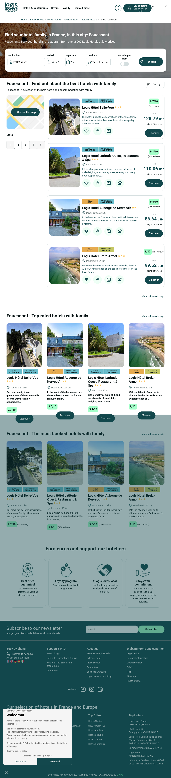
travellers (91, 55)
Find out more (81, 8)
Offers (54, 8)
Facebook (83, 689)
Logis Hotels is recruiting (99, 676)
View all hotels (153, 296)
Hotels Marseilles (96, 725)
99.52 (154, 265)
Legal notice (133, 653)
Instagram (92, 689)
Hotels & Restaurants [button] (35, 8)
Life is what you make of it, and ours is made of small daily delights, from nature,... (104, 398)
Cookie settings (134, 662)
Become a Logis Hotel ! (98, 653)
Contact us (52, 670)
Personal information (137, 658)
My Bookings (53, 653)
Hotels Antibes (95, 730)
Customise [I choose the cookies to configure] (20, 761)
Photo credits (133, 681)
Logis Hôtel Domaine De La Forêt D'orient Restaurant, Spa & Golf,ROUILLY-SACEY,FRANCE (145, 740)
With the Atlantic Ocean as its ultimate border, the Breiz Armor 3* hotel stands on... (145, 395)
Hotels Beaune (95, 735)
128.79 (154, 118)
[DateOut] (74, 62)
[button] (6, 772)
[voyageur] (98, 62)
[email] (112, 629)
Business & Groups (96, 671)
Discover (154, 133)
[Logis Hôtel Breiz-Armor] (64, 265)
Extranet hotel (94, 658)
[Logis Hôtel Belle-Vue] (64, 117)
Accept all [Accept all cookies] (55, 761)
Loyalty (66, 8)
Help (129, 671)
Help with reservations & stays (62, 658)
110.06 (154, 168)
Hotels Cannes (95, 739)
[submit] (151, 629)
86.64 (154, 219)
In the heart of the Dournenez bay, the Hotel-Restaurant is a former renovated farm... (64, 395)
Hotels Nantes (95, 721)
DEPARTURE (70, 55)
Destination (14, 55)
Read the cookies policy (17, 751)
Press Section (93, 662)
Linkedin (100, 689)
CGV (129, 667)
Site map (131, 676)
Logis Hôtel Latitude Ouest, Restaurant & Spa (102, 381)
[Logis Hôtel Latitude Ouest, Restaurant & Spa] (64, 167)
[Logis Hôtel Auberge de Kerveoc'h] (64, 217)
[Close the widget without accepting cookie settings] (19, 710)
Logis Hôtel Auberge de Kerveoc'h (109, 208)
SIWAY (120, 774)
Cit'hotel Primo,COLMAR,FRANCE (145, 748)
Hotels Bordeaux (96, 744)
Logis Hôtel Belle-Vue (102, 107)
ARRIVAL (50, 55)
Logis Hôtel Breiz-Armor (103, 256)
